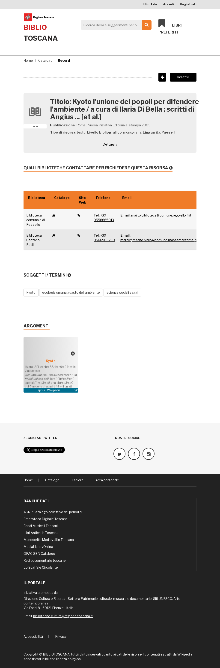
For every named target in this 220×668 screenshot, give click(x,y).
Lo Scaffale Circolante (41, 567)
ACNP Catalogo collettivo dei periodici (53, 512)
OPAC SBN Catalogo (39, 553)
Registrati (188, 4)
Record (64, 60)
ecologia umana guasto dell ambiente (71, 292)
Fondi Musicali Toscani (41, 526)
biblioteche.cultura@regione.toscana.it (63, 616)
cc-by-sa (74, 659)
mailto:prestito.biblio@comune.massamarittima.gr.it (160, 240)
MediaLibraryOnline (38, 546)
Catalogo (45, 60)
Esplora (77, 480)
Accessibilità (33, 636)
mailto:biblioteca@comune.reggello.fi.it (161, 215)
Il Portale (150, 4)
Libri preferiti (170, 27)
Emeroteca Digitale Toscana (46, 519)
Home (28, 60)
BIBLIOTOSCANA (56, 654)
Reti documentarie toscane (45, 560)
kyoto (31, 292)
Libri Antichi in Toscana (41, 532)
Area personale (107, 480)
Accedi (168, 4)
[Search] (115, 25)
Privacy (60, 636)
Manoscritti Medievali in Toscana (49, 539)
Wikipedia (53, 390)
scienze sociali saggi (122, 292)
